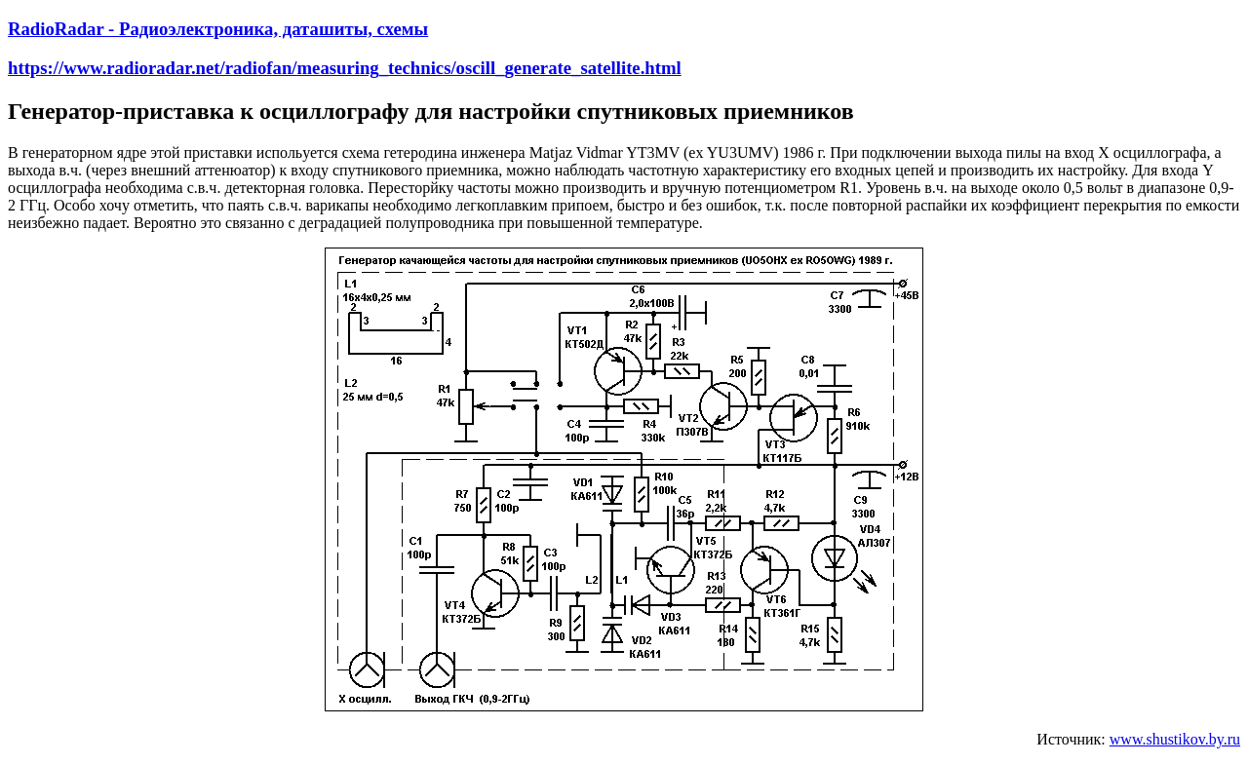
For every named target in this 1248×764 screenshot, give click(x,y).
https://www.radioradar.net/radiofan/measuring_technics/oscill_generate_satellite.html (345, 67)
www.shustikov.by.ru (1175, 739)
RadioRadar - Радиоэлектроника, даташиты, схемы (218, 29)
